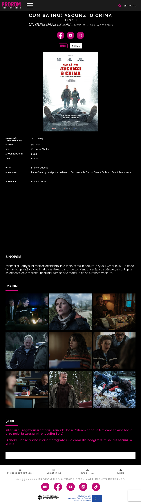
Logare (120, 471)
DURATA (9, 145)
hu (130, 5)
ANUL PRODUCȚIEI (14, 154)
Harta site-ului (87, 471)
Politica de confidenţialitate (20, 471)
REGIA (8, 168)
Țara (8, 158)
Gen (8, 149)
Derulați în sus (54, 471)
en (125, 5)
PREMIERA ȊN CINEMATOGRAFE (14, 139)
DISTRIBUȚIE (12, 172)
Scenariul (11, 181)
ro (135, 5)
